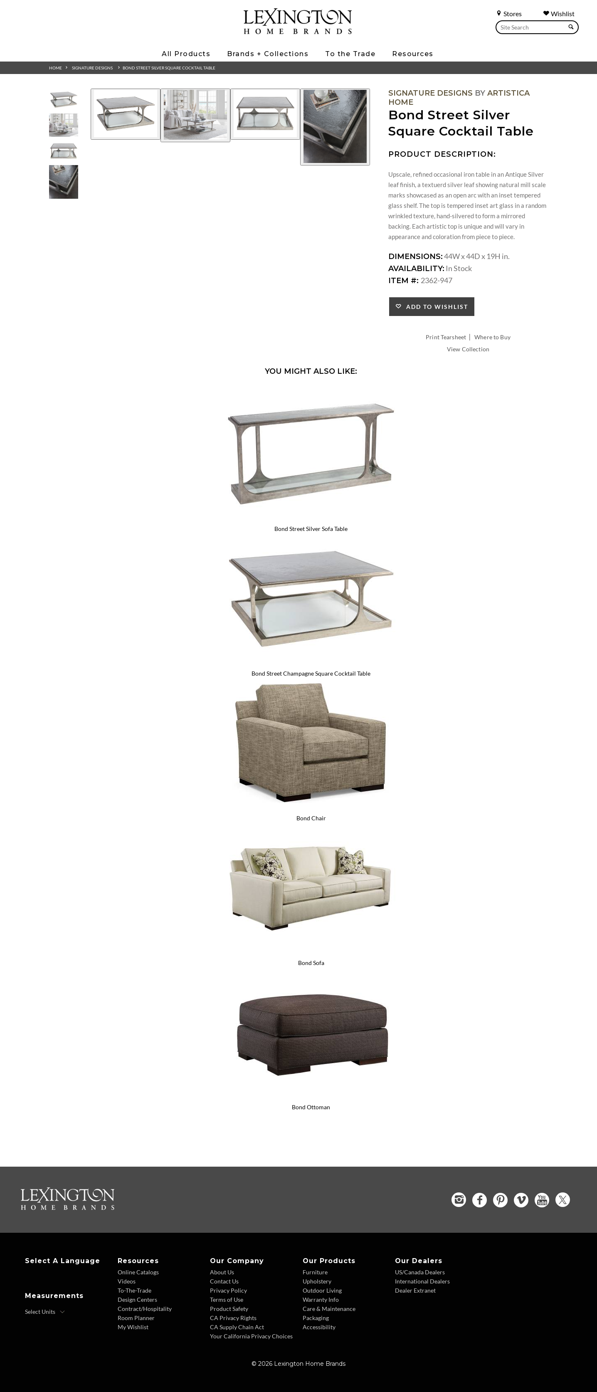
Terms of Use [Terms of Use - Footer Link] (226, 1299)
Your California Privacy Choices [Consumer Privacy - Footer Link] (251, 1336)
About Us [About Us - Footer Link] (222, 1272)
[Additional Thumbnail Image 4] (63, 182)
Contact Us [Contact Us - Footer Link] (224, 1281)
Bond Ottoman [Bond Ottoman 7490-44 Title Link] (311, 1107)
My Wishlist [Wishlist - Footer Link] (133, 1326)
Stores (509, 13)
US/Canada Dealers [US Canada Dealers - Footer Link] (420, 1272)
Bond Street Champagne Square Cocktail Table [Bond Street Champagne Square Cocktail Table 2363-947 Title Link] (311, 673)
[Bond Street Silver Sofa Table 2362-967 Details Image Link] (311, 517)
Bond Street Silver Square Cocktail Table (169, 67)
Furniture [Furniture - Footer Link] (315, 1272)
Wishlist (559, 13)
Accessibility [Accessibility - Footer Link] (319, 1326)
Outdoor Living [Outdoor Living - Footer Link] (322, 1290)
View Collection (468, 349)
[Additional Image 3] (265, 114)
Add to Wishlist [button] (435, 306)
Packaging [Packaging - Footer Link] (316, 1317)
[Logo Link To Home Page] (298, 31)
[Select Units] (45, 1311)
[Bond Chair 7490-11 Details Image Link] (311, 807)
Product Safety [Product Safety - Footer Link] (229, 1308)
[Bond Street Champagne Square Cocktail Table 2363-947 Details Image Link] (311, 662)
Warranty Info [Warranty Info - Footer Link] (321, 1299)
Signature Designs (92, 67)
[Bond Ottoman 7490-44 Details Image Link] (311, 1096)
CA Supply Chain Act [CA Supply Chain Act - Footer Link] (237, 1326)
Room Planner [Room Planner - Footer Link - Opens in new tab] (136, 1317)
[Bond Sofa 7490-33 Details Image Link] (311, 951)
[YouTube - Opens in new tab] (542, 1200)
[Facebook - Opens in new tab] (479, 1200)
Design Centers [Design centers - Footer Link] (137, 1299)
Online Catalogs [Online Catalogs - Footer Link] (138, 1272)
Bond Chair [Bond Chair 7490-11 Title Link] (311, 818)
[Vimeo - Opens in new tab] (521, 1200)
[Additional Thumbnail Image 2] (63, 125)
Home (55, 67)
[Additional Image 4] (335, 127)
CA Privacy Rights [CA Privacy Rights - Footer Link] (233, 1317)
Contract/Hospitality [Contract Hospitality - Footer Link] (145, 1308)
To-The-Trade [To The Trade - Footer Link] (134, 1290)
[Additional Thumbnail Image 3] (63, 151)
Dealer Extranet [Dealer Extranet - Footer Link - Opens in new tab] (415, 1290)
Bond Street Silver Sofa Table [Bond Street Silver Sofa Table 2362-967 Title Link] (311, 528)
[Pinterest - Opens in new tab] (500, 1200)
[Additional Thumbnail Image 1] (63, 100)
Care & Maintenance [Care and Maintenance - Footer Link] (329, 1308)
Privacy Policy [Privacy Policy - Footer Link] (228, 1290)
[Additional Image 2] (195, 115)
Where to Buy (492, 337)
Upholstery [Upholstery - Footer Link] (317, 1281)
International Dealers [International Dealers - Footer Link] (422, 1281)
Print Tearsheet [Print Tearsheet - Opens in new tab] (446, 337)
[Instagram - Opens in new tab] (458, 1199)
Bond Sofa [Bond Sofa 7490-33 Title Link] (311, 962)
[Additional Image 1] (125, 114)
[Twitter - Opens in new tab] (562, 1199)
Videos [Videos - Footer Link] (127, 1281)
